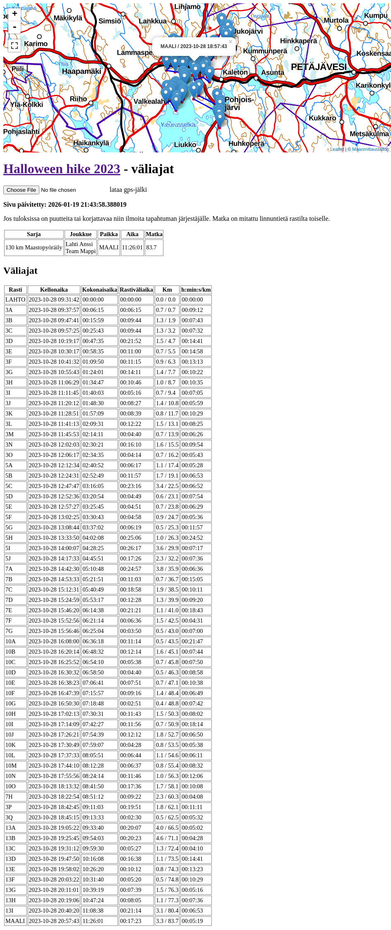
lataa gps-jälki (75, 189)
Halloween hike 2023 (61, 168)
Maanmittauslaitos (370, 149)
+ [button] (14, 14)
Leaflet (337, 149)
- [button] (14, 27)
